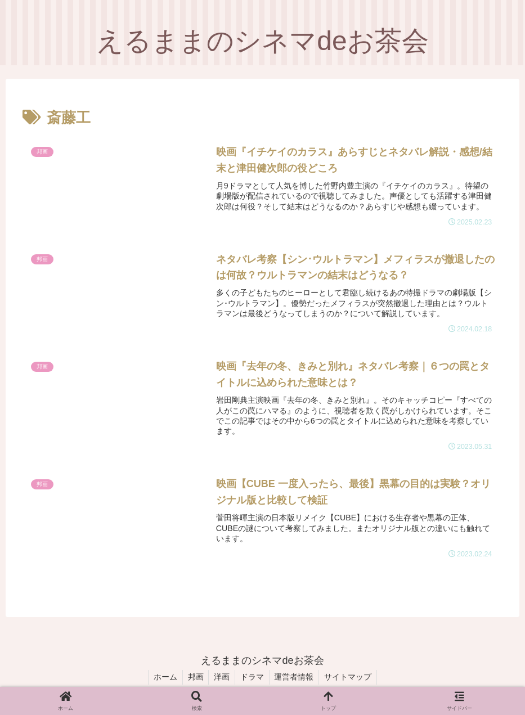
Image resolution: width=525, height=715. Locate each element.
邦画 (193, 679)
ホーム (162, 679)
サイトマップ (351, 679)
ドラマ (252, 679)
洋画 (221, 679)
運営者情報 (296, 679)
